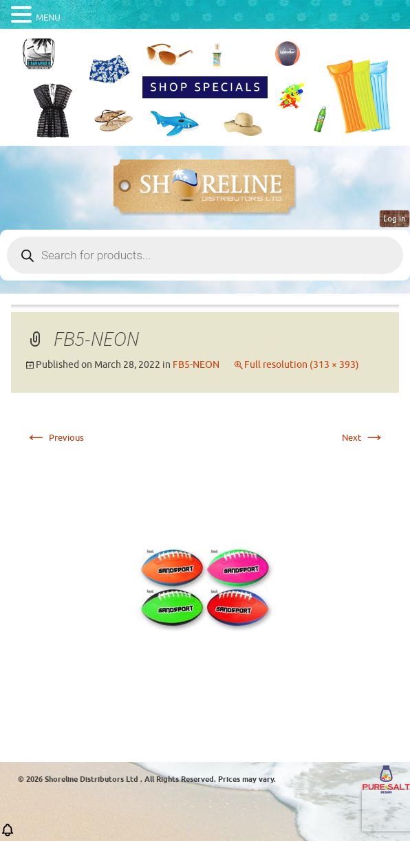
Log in (394, 218)
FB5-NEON (196, 365)
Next (363, 438)
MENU (48, 17)
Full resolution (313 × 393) (301, 365)
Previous (54, 438)
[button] (7, 834)
